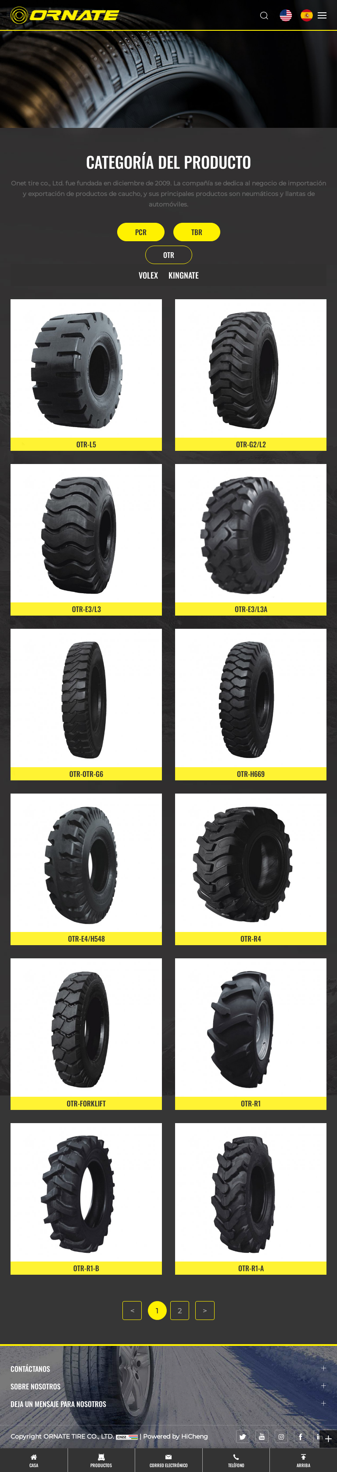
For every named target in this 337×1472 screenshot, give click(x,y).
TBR (196, 232)
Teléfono (236, 1465)
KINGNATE (183, 275)
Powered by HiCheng (175, 1437)
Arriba (303, 1465)
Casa (33, 1465)
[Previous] (131, 1310)
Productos (101, 1465)
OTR (168, 255)
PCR (141, 232)
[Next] (205, 1310)
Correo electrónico (169, 1465)
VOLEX (148, 275)
